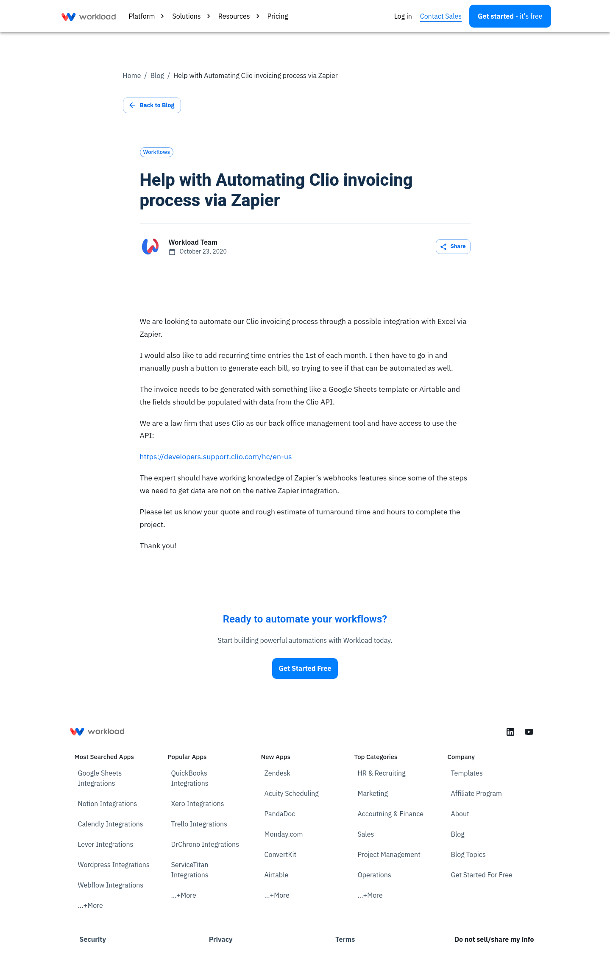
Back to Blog (152, 105)
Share (453, 247)
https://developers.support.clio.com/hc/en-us (216, 456)
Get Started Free (305, 668)
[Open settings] (510, 16)
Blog (157, 75)
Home (132, 75)
